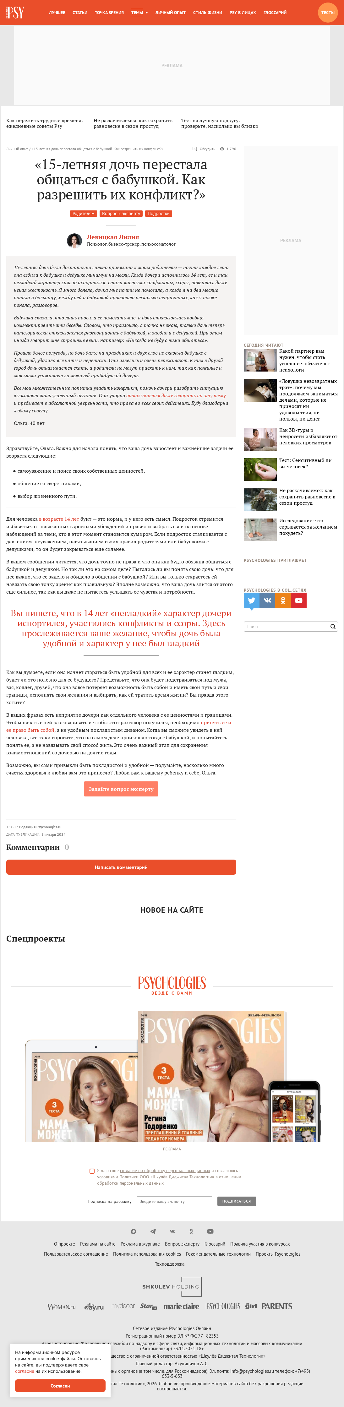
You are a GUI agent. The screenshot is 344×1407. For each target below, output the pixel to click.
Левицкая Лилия (113, 237)
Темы (137, 12)
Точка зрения (109, 12)
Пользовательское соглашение (76, 1255)
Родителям (84, 214)
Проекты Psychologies (278, 1255)
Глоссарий (275, 12)
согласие (24, 1371)
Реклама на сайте (98, 1244)
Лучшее (57, 12)
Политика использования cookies (147, 1255)
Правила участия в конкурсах (260, 1244)
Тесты (328, 12)
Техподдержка (169, 1265)
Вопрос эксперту (182, 1244)
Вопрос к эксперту (121, 214)
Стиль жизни (207, 12)
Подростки (159, 214)
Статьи (80, 12)
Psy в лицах (243, 12)
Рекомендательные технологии (218, 1255)
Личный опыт (171, 12)
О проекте (64, 1244)
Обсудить (203, 149)
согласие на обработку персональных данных (165, 1171)
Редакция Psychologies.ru (40, 827)
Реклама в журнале (140, 1244)
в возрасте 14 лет (59, 519)
